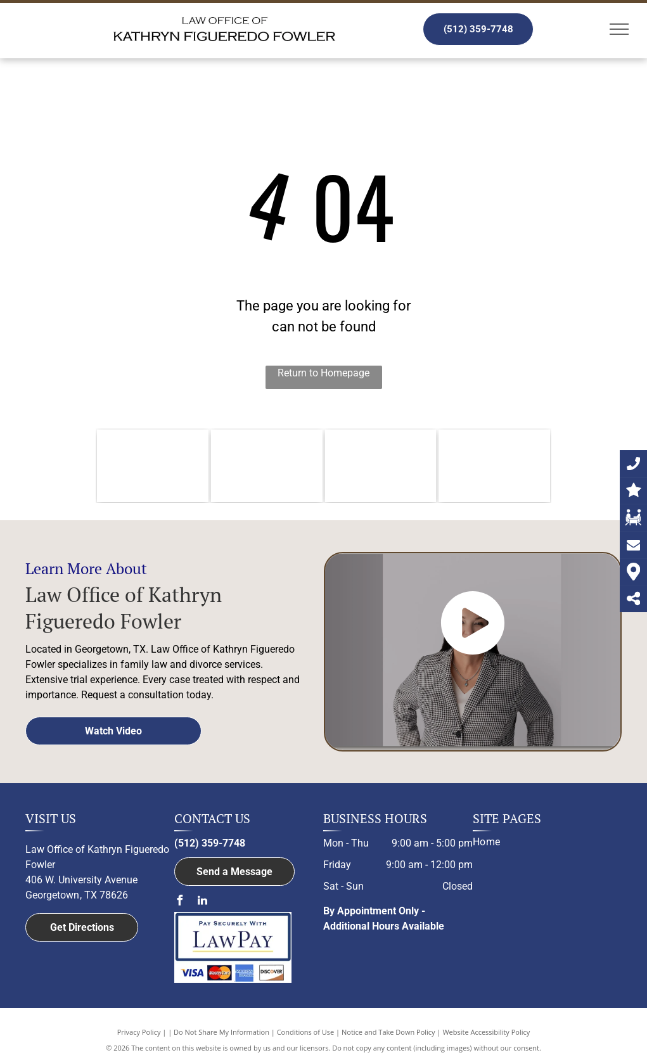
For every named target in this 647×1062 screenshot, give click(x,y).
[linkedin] (202, 902)
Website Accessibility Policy (486, 1032)
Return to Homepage (323, 373)
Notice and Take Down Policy (388, 1032)
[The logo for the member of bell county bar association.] (267, 466)
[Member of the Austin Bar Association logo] (381, 466)
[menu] (619, 29)
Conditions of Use (306, 1032)
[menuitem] (542, 842)
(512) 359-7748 (209, 843)
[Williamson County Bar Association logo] (152, 466)
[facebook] (179, 902)
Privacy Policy (139, 1032)
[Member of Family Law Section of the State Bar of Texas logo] (494, 466)
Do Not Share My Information (221, 1032)
